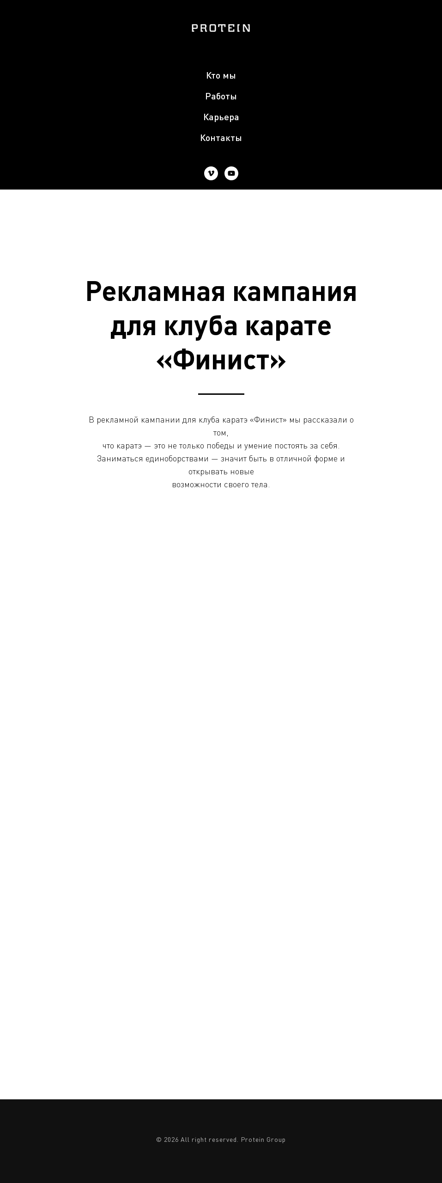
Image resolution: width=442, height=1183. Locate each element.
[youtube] (231, 173)
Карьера (221, 116)
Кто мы (221, 74)
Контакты (221, 137)
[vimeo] (211, 173)
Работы (221, 95)
